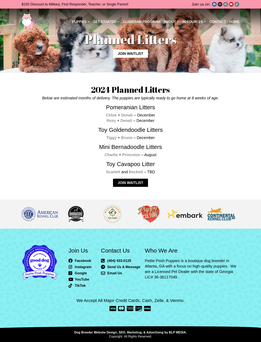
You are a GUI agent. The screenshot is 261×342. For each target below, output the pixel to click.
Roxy (111, 120)
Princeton (131, 155)
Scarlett (113, 172)
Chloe (111, 115)
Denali (127, 115)
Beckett (136, 172)
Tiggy (111, 138)
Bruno (126, 138)
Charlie (111, 155)
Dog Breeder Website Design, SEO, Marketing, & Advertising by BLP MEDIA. (130, 332)
